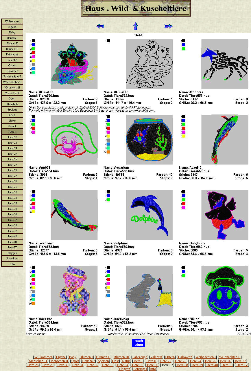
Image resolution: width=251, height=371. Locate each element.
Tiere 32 (92, 365)
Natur (126, 361)
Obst (115, 361)
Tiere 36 (152, 365)
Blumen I (86, 357)
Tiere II (151, 361)
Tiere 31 (77, 365)
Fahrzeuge (139, 357)
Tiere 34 (122, 365)
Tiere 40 (212, 365)
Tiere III (227, 365)
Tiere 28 (33, 365)
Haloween (185, 357)
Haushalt (88, 361)
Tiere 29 (48, 365)
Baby (72, 357)
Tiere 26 (225, 361)
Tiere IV (242, 365)
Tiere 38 (182, 365)
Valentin (156, 357)
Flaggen (124, 369)
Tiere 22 (165, 361)
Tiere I (138, 361)
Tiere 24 (195, 361)
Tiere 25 (210, 361)
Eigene (61, 357)
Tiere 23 (180, 361)
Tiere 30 (62, 365)
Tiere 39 (197, 365)
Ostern (170, 357)
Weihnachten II (230, 357)
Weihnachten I (206, 357)
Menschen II (59, 361)
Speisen (103, 361)
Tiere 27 (240, 361)
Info (153, 369)
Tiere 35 (137, 365)
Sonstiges (140, 369)
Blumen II (103, 357)
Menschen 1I (38, 361)
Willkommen (43, 357)
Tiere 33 (107, 365)
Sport (75, 361)
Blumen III (121, 357)
